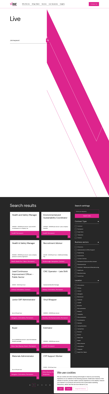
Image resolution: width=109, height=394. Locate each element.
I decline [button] (68, 388)
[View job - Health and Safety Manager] (24, 225)
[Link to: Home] (13, 4)
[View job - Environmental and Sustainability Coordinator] (55, 225)
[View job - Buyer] (24, 338)
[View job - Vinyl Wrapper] (55, 310)
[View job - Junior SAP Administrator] (24, 310)
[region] (58, 4)
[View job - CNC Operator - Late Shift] (55, 281)
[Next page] (50, 385)
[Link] (26, 4)
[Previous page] (29, 385)
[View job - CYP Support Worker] (55, 366)
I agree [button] (60, 388)
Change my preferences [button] (80, 388)
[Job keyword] (30, 40)
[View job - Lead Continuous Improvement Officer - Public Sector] (24, 281)
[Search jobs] (48, 40)
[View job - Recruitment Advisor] (55, 253)
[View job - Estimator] (55, 338)
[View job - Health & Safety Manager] (24, 253)
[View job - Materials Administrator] (24, 366)
